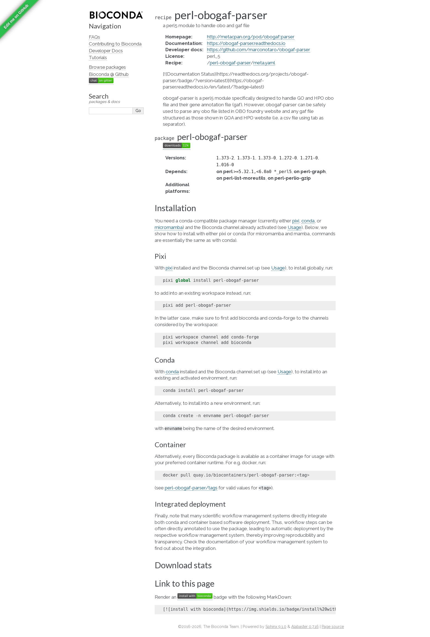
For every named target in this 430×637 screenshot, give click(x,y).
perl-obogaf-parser (230, 62)
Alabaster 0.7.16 (305, 626)
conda (308, 220)
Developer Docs (106, 50)
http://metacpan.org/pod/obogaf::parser (251, 36)
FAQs (94, 37)
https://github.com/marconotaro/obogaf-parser (258, 49)
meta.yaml (264, 62)
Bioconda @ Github (109, 74)
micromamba (169, 227)
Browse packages (107, 67)
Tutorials (98, 57)
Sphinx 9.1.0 (275, 626)
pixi (295, 220)
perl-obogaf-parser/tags (191, 487)
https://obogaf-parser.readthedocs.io (246, 43)
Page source (333, 626)
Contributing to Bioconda (115, 44)
